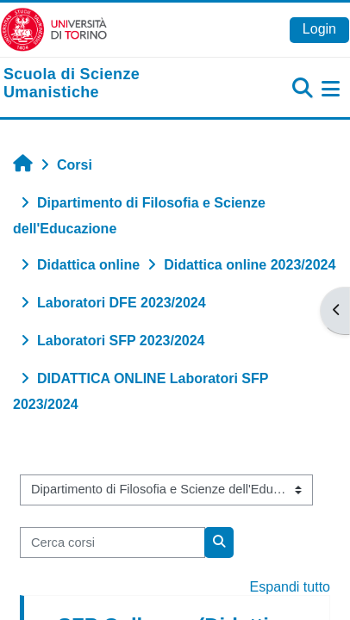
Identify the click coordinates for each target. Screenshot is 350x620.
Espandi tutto (290, 587)
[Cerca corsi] (112, 542)
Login (319, 29)
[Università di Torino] (54, 29)
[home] (116, 83)
